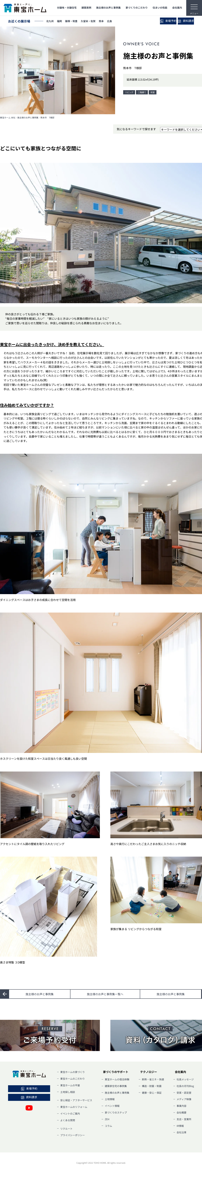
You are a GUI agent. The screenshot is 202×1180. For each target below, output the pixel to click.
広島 (122, 21)
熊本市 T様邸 (47, 117)
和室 (152, 92)
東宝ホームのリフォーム (73, 1107)
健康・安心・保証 (152, 1092)
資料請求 (181, 21)
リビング (129, 92)
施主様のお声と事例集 (108, 7)
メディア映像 (184, 1099)
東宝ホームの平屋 (70, 1085)
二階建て (142, 92)
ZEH (107, 1119)
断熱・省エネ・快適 (153, 1079)
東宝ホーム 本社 (7, 117)
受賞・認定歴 (184, 1092)
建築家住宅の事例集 (116, 1086)
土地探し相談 (67, 1092)
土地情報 (110, 1099)
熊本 (112, 21)
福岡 (62, 21)
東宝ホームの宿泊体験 (117, 1079)
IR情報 (180, 1126)
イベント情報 (112, 1106)
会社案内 (177, 7)
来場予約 (155, 21)
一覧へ (105, 994)
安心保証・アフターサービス (76, 1100)
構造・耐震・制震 (152, 1086)
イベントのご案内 (70, 1113)
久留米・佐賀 (96, 21)
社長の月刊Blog (185, 1086)
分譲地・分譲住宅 (67, 7)
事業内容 (181, 1106)
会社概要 (181, 1112)
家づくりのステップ (116, 1112)
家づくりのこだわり (137, 7)
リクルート (66, 1128)
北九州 (51, 21)
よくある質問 (67, 1120)
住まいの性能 (160, 7)
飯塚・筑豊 (77, 21)
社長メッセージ (185, 1079)
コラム (108, 1126)
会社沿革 (181, 1132)
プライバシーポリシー (72, 1135)
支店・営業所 (184, 1119)
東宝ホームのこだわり (72, 1078)
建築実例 (86, 7)
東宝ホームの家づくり (72, 1072)
